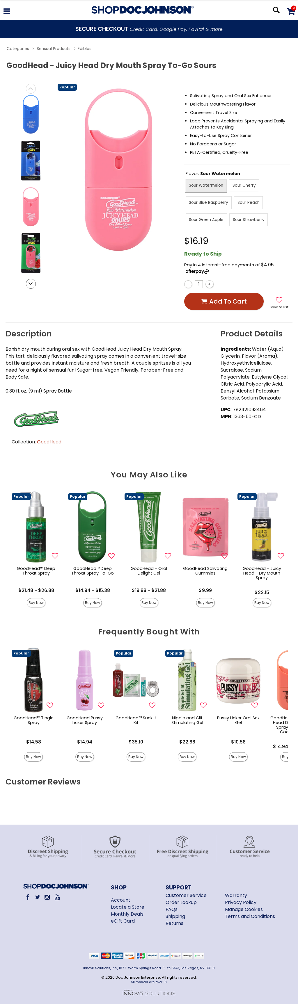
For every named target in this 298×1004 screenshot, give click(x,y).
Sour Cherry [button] (244, 185)
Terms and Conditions (250, 916)
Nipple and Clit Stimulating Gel (187, 720)
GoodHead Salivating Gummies (205, 571)
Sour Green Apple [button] (206, 219)
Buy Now (36, 602)
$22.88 (187, 742)
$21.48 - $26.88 (36, 590)
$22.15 (262, 592)
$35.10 (136, 742)
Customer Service (186, 895)
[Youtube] (57, 897)
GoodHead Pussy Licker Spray (85, 720)
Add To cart (223, 301)
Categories (18, 48)
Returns (174, 923)
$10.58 (238, 742)
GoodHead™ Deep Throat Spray (36, 571)
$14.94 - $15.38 (92, 590)
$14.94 (84, 742)
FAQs (172, 909)
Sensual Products (53, 48)
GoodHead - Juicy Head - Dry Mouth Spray (262, 573)
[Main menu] (7, 12)
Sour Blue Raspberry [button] (208, 202)
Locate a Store (127, 907)
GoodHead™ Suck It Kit (136, 720)
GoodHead (49, 441)
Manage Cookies (244, 909)
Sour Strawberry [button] (249, 219)
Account (120, 900)
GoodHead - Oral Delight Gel (149, 571)
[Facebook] (28, 897)
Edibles (84, 48)
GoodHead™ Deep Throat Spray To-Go (92, 571)
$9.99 (205, 590)
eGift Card (123, 921)
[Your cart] (290, 11)
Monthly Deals (127, 914)
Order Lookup (181, 902)
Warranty (236, 895)
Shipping (175, 916)
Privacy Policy (240, 902)
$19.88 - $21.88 (149, 590)
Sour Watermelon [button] (206, 185)
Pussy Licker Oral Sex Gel (238, 720)
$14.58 (33, 742)
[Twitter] (37, 897)
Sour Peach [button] (248, 202)
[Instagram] (47, 897)
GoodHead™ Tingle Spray (34, 720)
